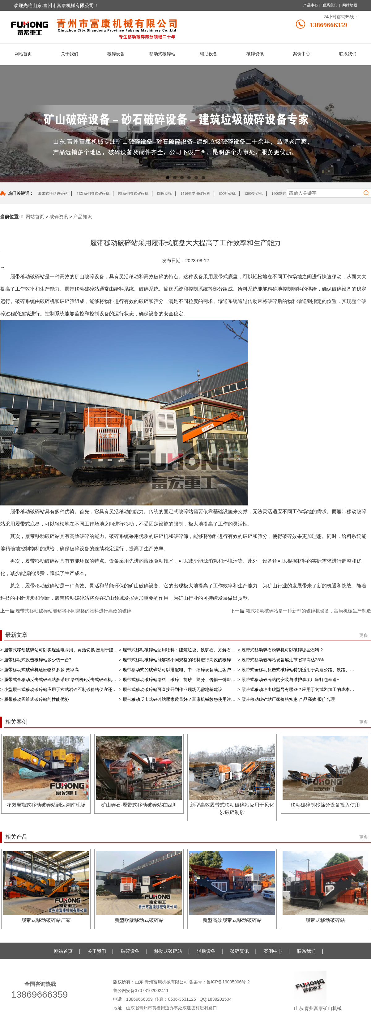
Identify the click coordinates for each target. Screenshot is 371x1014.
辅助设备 (206, 951)
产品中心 (310, 5)
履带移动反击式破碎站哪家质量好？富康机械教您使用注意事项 (183, 699)
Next (362, 123)
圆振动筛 (164, 193)
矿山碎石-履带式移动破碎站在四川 (139, 804)
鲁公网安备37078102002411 (140, 990)
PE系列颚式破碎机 (133, 193)
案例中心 (273, 951)
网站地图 (349, 5)
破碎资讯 (58, 216)
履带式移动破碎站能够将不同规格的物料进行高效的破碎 (73, 610)
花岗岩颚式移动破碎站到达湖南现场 (46, 804)
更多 (363, 635)
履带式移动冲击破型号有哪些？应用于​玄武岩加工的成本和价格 (302, 689)
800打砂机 (227, 193)
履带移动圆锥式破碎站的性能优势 (36, 699)
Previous (9, 123)
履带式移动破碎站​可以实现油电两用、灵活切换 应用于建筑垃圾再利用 (71, 649)
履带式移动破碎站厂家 (46, 920)
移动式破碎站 (168, 951)
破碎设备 (130, 951)
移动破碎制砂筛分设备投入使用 (325, 804)
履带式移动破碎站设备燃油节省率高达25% (282, 659)
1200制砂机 (253, 193)
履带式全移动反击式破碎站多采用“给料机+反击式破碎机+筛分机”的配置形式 (77, 679)
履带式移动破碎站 (53, 193)
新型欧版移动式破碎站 (139, 920)
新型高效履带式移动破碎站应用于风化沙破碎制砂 (232, 808)
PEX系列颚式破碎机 (92, 193)
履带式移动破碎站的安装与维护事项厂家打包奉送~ (290, 679)
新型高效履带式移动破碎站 (232, 920)
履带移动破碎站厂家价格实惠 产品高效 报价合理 (288, 699)
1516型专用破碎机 (195, 193)
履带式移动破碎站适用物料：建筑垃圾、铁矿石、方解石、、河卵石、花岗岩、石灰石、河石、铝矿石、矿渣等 (229, 649)
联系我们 (329, 5)
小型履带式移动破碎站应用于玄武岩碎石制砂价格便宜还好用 (62, 689)
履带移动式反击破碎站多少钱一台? (37, 659)
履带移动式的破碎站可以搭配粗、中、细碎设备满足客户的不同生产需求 (192, 669)
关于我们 (96, 951)
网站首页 (32, 216)
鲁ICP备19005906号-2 (229, 981)
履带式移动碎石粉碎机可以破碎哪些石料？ (282, 649)
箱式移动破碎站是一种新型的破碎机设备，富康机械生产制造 (308, 610)
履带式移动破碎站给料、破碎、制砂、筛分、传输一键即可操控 (183, 679)
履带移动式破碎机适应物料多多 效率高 (41, 669)
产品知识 (82, 216)
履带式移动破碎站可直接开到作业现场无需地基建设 (172, 689)
